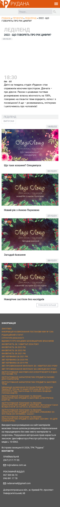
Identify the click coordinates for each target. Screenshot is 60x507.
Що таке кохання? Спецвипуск (22, 165)
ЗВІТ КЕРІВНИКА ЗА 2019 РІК (15, 363)
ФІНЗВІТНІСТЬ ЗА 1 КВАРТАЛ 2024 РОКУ (20, 344)
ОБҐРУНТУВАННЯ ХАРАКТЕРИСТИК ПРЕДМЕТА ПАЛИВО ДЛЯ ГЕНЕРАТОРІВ (28, 378)
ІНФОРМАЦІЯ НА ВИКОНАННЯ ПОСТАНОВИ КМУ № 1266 (27, 332)
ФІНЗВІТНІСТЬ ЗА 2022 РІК (14, 350)
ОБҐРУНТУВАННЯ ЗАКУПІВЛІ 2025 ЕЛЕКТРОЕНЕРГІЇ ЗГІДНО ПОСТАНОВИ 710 (29, 373)
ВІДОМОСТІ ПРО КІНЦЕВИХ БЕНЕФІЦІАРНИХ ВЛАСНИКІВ (28, 341)
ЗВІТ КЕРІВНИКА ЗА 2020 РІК (15, 360)
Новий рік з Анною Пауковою (21, 210)
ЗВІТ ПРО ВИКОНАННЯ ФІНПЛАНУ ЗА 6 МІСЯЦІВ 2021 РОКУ (29, 369)
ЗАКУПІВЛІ (7, 329)
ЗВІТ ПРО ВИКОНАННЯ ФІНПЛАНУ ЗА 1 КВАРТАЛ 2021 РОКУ (29, 366)
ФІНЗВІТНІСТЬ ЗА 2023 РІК (14, 347)
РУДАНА (20, 4)
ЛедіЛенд (30, 18)
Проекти (18, 18)
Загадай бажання (15, 254)
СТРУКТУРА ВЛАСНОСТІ (13, 338)
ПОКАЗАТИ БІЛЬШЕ (47, 305)
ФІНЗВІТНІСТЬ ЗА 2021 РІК (14, 353)
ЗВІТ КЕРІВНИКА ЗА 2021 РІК (15, 356)
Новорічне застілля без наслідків (24, 299)
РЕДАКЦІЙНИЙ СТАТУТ (12, 335)
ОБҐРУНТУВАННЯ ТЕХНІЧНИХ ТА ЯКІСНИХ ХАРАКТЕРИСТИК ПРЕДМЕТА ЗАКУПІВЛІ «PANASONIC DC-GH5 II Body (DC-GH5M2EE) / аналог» (28, 412)
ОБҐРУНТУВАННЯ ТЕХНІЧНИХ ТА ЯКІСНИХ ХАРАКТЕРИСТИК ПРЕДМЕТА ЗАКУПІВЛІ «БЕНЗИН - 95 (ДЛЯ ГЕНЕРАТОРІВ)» (29, 419)
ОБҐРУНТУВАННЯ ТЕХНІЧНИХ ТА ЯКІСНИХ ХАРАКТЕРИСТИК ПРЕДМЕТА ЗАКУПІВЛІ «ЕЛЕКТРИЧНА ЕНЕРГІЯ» (27, 398)
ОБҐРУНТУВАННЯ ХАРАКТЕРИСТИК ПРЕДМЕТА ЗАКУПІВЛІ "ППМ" (29, 383)
